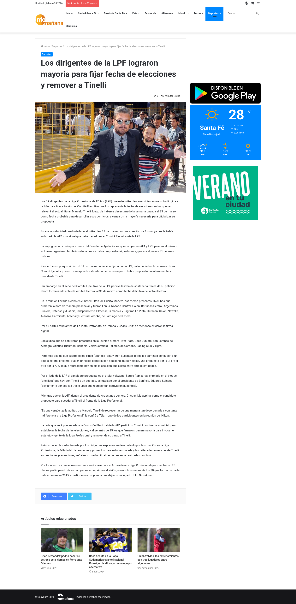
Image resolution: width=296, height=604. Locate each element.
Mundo (182, 13)
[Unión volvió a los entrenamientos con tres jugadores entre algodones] (159, 540)
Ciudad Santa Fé (87, 13)
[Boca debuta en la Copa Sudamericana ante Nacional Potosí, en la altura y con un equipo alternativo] (110, 540)
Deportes (213, 13)
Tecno (197, 13)
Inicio (69, 13)
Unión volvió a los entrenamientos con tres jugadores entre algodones (158, 559)
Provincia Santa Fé (114, 13)
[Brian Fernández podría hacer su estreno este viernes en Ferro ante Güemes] (62, 540)
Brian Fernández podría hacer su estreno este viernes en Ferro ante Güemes (61, 559)
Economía (150, 13)
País (134, 13)
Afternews (167, 13)
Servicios (71, 26)
